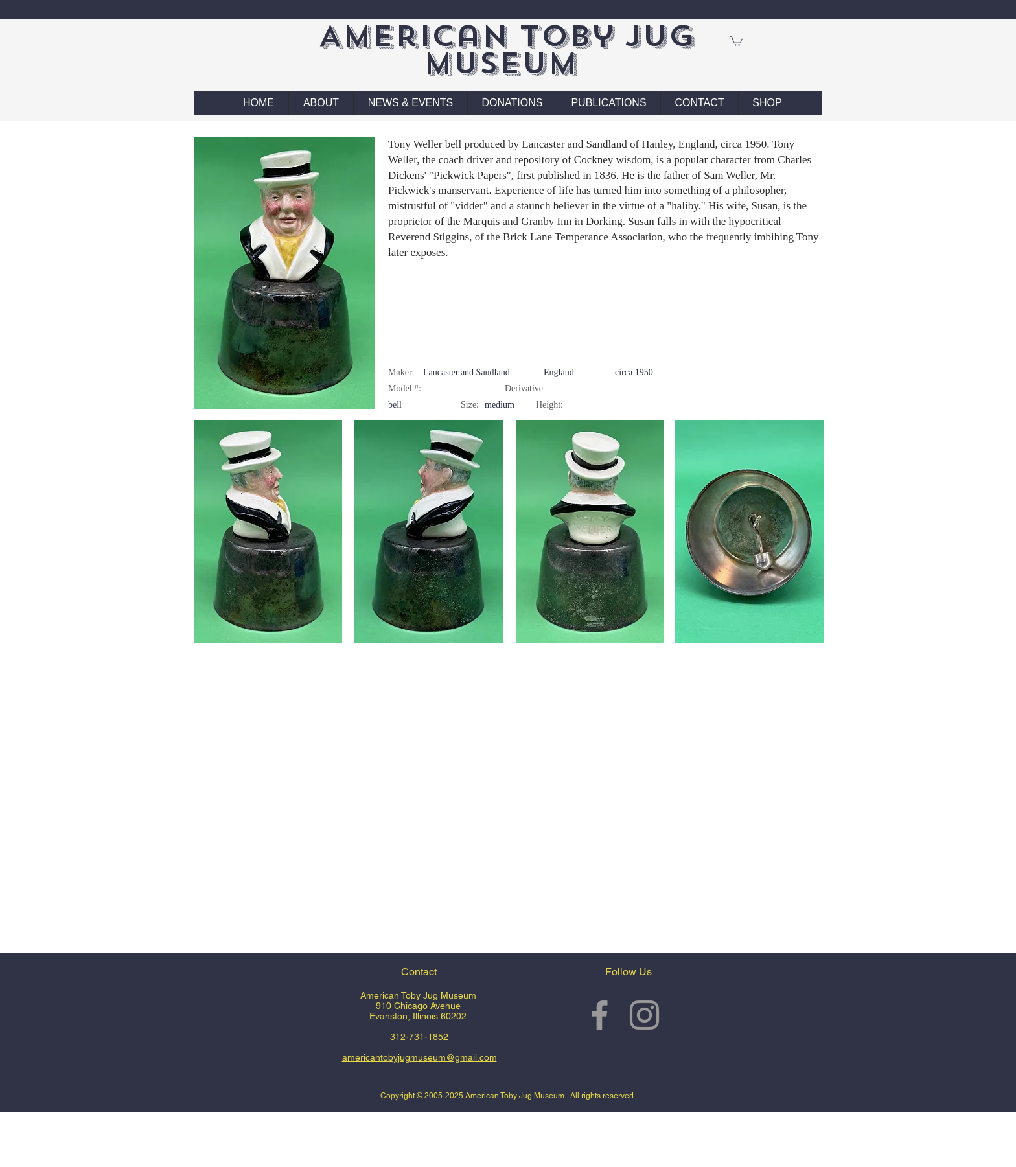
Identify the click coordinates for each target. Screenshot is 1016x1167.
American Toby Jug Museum (506, 49)
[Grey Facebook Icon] (599, 1015)
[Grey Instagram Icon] (644, 1015)
